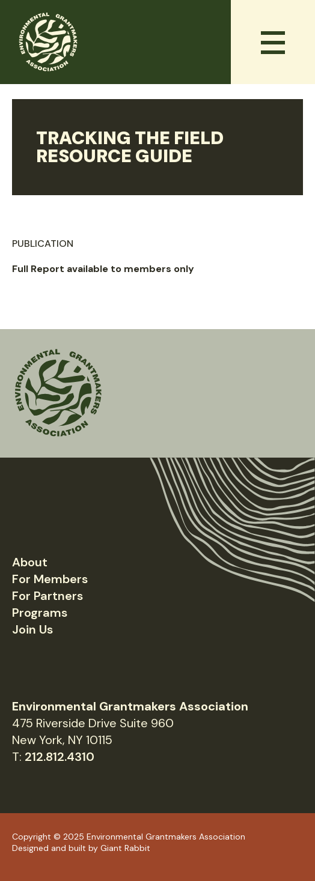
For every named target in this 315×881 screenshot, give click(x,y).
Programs (39, 612)
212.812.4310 (59, 756)
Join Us (32, 629)
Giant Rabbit (125, 848)
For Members (50, 579)
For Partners (47, 596)
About (29, 562)
